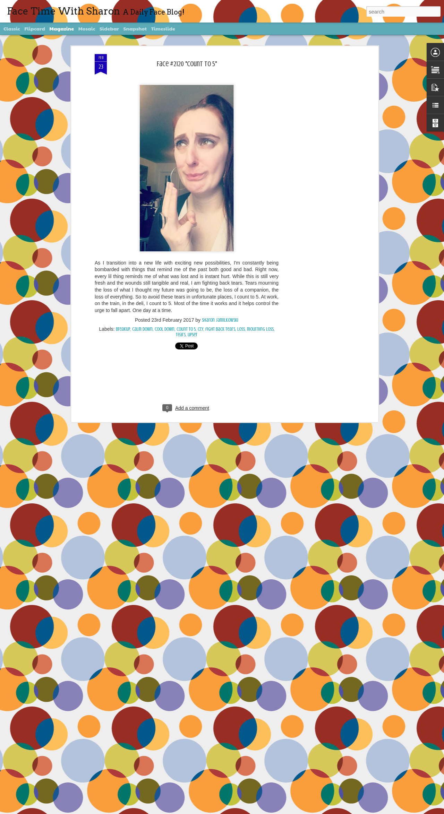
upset (192, 334)
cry (200, 329)
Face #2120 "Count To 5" (187, 64)
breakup (123, 329)
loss (241, 329)
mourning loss (260, 329)
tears (181, 334)
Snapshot (135, 28)
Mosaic (86, 28)
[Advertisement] (316, 163)
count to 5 (186, 329)
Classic (11, 28)
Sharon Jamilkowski (220, 320)
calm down (142, 329)
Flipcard (34, 28)
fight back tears (220, 329)
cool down (164, 329)
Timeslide (163, 28)
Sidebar (109, 28)
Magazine (62, 28)
